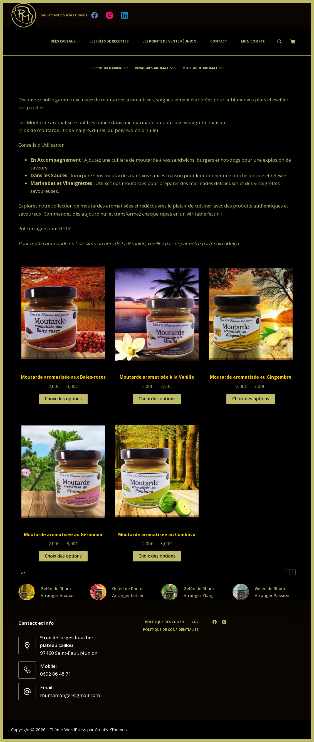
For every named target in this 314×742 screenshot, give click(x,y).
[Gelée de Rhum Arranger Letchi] (98, 592)
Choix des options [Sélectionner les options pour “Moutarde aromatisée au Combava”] (157, 556)
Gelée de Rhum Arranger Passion (272, 592)
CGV (195, 622)
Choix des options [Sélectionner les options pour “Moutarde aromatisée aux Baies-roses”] (63, 399)
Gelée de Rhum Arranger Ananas (58, 592)
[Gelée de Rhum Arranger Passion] (241, 592)
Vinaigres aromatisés (155, 68)
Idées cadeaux (63, 41)
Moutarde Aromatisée (203, 68)
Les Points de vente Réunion (169, 41)
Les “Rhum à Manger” (109, 68)
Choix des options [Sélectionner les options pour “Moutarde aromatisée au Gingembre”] (250, 399)
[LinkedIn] (124, 15)
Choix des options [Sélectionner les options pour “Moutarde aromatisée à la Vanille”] (157, 399)
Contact (218, 41)
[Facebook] (94, 15)
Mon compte (253, 41)
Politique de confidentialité (171, 630)
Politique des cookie (165, 622)
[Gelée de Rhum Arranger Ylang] (169, 592)
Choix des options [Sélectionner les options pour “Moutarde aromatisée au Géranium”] (63, 556)
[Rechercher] (279, 41)
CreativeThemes (111, 729)
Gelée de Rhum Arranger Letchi (127, 592)
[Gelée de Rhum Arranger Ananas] (26, 592)
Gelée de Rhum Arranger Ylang (199, 592)
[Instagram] (109, 15)
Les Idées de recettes (109, 41)
